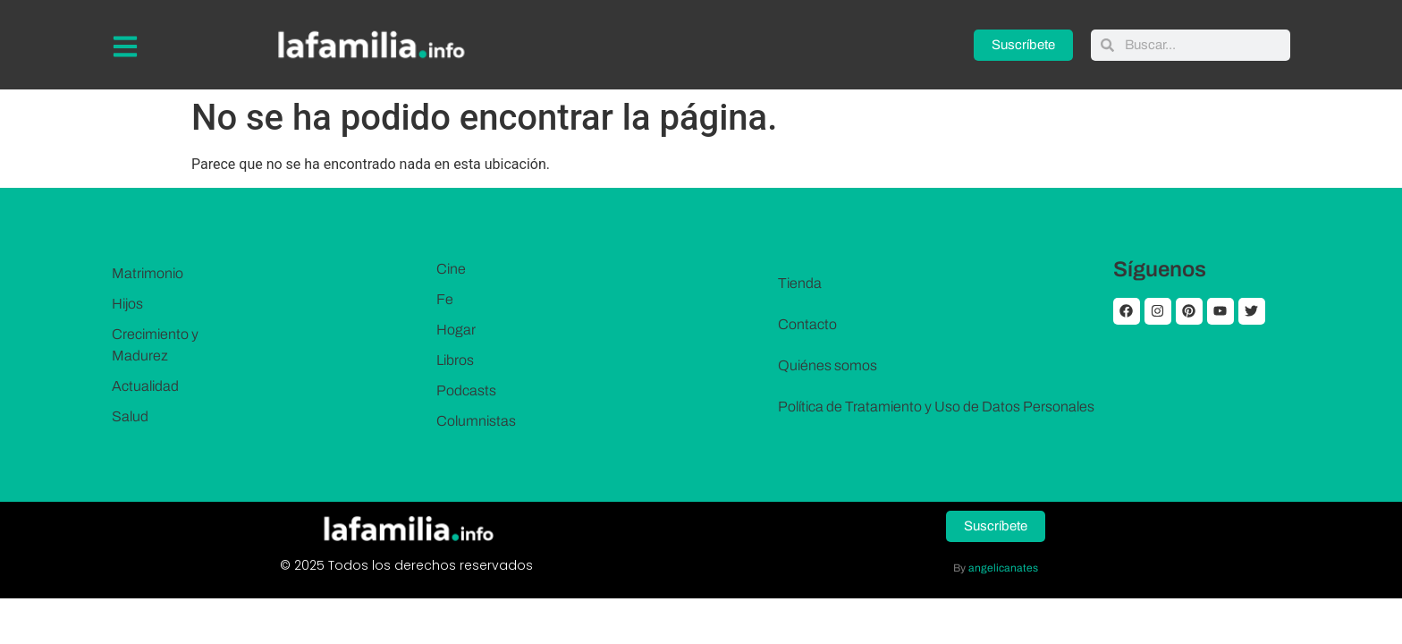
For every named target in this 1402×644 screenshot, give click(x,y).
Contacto (807, 324)
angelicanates (1003, 568)
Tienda (800, 283)
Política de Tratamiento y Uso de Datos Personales (936, 406)
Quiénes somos (827, 365)
